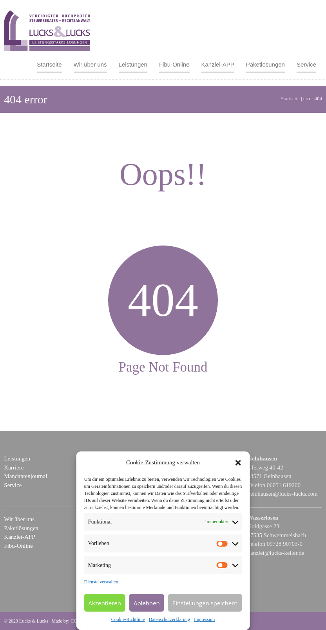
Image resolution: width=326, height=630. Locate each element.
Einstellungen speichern (205, 603)
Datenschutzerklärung (169, 619)
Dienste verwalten (101, 582)
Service (306, 64)
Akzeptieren (105, 603)
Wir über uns (90, 64)
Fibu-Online (174, 64)
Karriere (14, 467)
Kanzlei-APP (217, 64)
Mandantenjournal (25, 476)
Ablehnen (147, 603)
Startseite (49, 64)
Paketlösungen (265, 64)
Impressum (204, 619)
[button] (238, 463)
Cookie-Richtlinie (128, 619)
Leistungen (133, 64)
